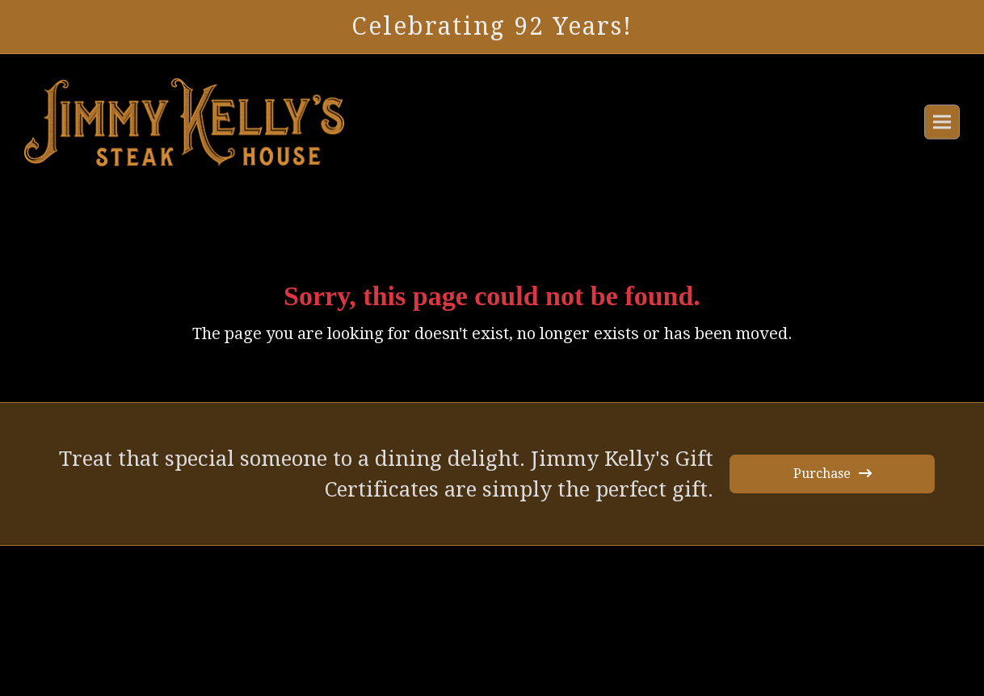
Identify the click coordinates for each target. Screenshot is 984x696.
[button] (942, 122)
